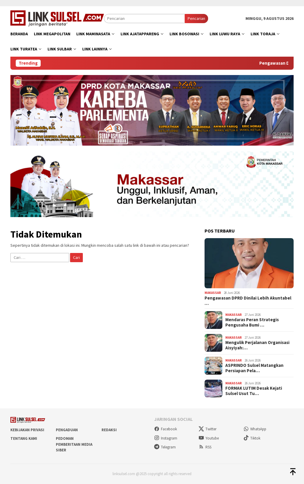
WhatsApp (254, 429)
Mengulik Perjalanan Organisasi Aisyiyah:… (257, 345)
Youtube (209, 438)
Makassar (213, 293)
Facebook (165, 429)
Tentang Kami (23, 438)
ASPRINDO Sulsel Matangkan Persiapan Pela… (254, 368)
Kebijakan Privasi (27, 429)
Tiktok (251, 438)
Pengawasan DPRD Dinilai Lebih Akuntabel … (248, 300)
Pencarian (196, 18)
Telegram (165, 447)
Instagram (165, 438)
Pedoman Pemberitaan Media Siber (74, 444)
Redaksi (109, 429)
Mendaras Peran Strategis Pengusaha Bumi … (252, 322)
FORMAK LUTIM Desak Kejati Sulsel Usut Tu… (253, 391)
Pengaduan (67, 429)
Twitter (207, 429)
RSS (205, 447)
